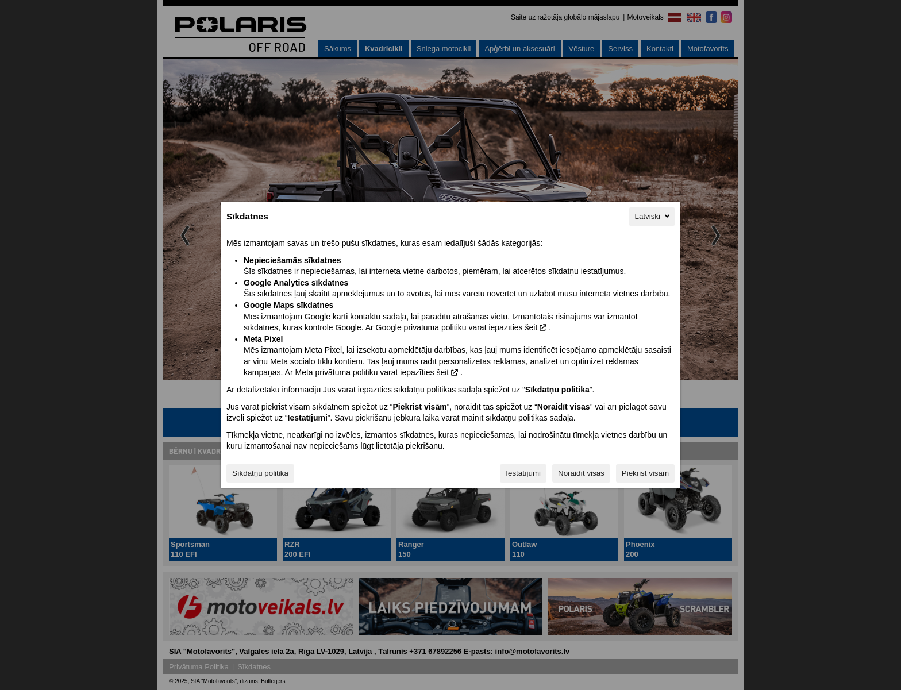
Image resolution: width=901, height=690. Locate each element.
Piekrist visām (645, 473)
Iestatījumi (523, 473)
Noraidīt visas (581, 473)
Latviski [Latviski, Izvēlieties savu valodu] (653, 216)
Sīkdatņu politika (260, 473)
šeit (531, 327)
